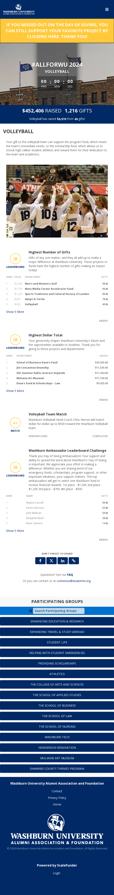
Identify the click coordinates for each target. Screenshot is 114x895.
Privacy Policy (57, 798)
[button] (74, 560)
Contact (57, 791)
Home (57, 804)
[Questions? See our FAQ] (70, 575)
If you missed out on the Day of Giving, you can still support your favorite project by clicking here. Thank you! (57, 30)
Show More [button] (15, 312)
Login (56, 873)
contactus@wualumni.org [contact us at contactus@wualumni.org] (73, 581)
